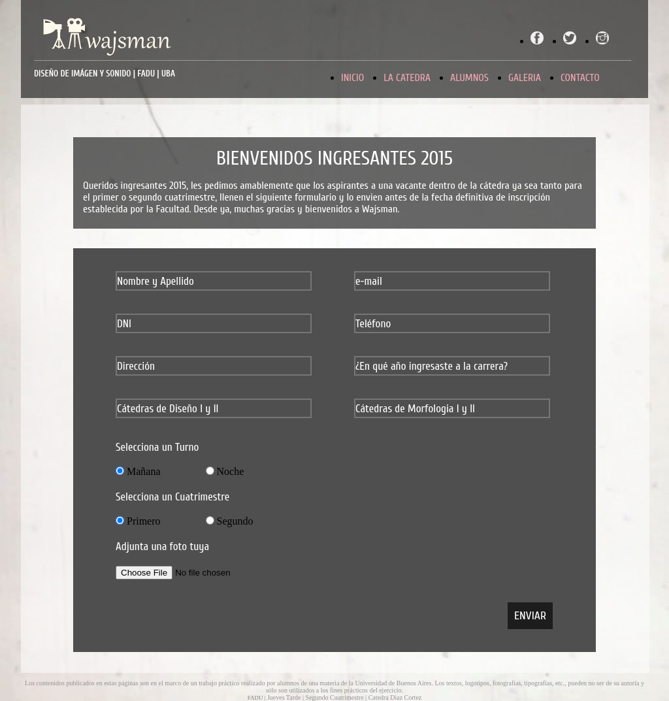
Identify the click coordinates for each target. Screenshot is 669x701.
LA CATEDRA (407, 78)
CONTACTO (580, 78)
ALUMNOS (469, 78)
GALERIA (524, 78)
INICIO (352, 78)
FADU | (257, 697)
